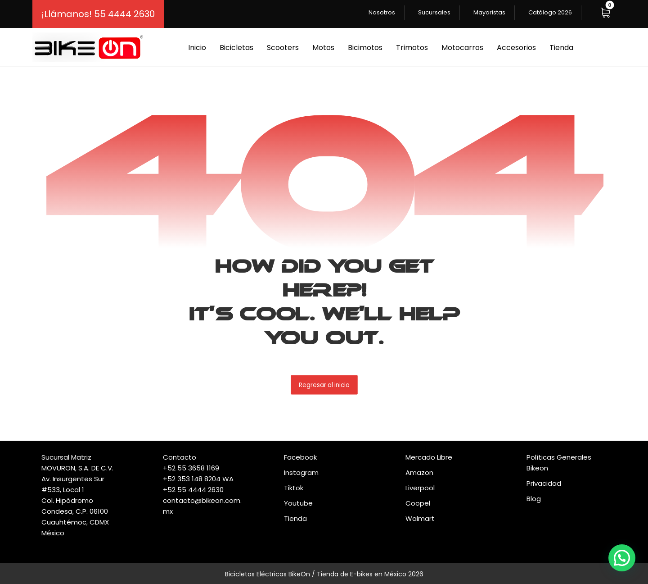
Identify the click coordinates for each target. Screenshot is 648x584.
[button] (605, 12)
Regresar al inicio (324, 384)
